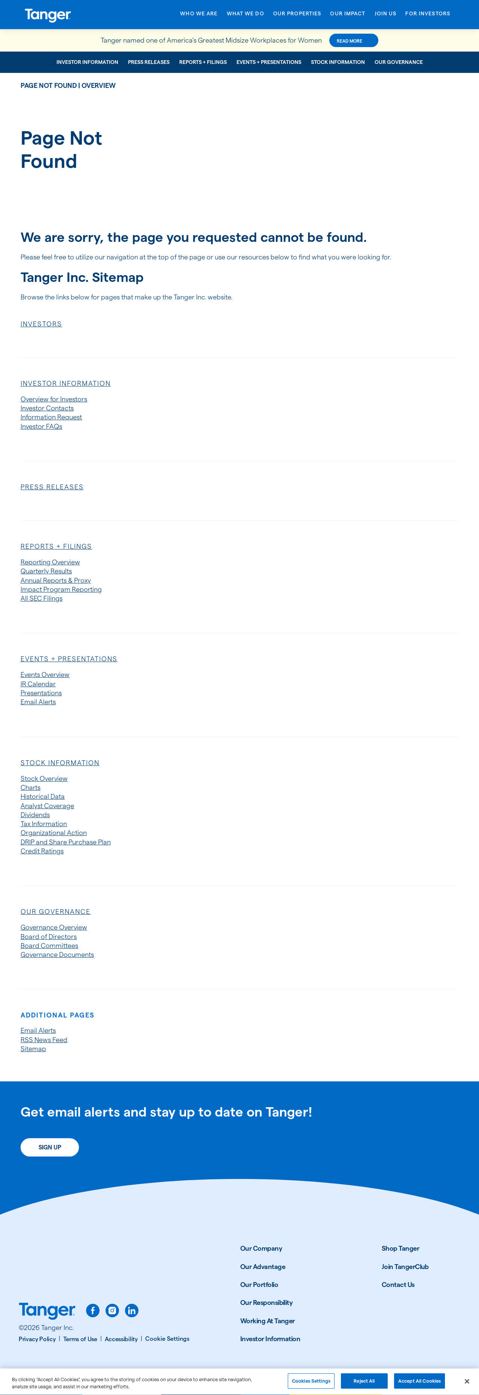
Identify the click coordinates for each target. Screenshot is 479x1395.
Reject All (364, 1385)
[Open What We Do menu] (245, 16)
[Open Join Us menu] (386, 16)
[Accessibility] (123, 1339)
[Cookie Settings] (167, 1338)
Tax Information (44, 823)
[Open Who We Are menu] (198, 16)
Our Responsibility (266, 1302)
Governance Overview (54, 927)
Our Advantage (262, 1266)
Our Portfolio (259, 1284)
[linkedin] (131, 1310)
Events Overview (45, 674)
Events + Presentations (269, 62)
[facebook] (92, 1310)
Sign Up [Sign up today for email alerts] (50, 1147)
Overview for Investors (54, 399)
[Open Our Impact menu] (347, 16)
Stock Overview (44, 778)
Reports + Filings (203, 62)
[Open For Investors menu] (427, 16)
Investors (41, 323)
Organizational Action (54, 832)
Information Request (51, 417)
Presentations (41, 692)
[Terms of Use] (82, 1339)
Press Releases (149, 62)
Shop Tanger (400, 1248)
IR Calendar (38, 683)
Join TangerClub (405, 1266)
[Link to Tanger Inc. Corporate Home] (71, 14)
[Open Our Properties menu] (297, 16)
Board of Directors (49, 936)
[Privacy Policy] (39, 1339)
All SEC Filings (41, 598)
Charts (30, 787)
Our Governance (399, 62)
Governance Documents (57, 954)
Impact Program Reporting (61, 589)
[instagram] (112, 1310)
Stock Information (338, 62)
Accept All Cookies (419, 1385)
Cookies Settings (311, 1385)
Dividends (35, 814)
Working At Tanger (267, 1320)
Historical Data (43, 796)
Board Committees (49, 945)
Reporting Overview (50, 562)
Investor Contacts (47, 408)
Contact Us (398, 1284)
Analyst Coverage (47, 805)
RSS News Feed (44, 1039)
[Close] (467, 1385)
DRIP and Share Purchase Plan (66, 842)
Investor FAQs (41, 426)
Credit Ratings (42, 850)
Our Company (261, 1248)
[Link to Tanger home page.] (47, 1312)
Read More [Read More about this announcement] (349, 41)
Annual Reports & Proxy (56, 580)
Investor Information (87, 62)
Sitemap (33, 1048)
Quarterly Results (46, 571)
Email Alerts (38, 701)
